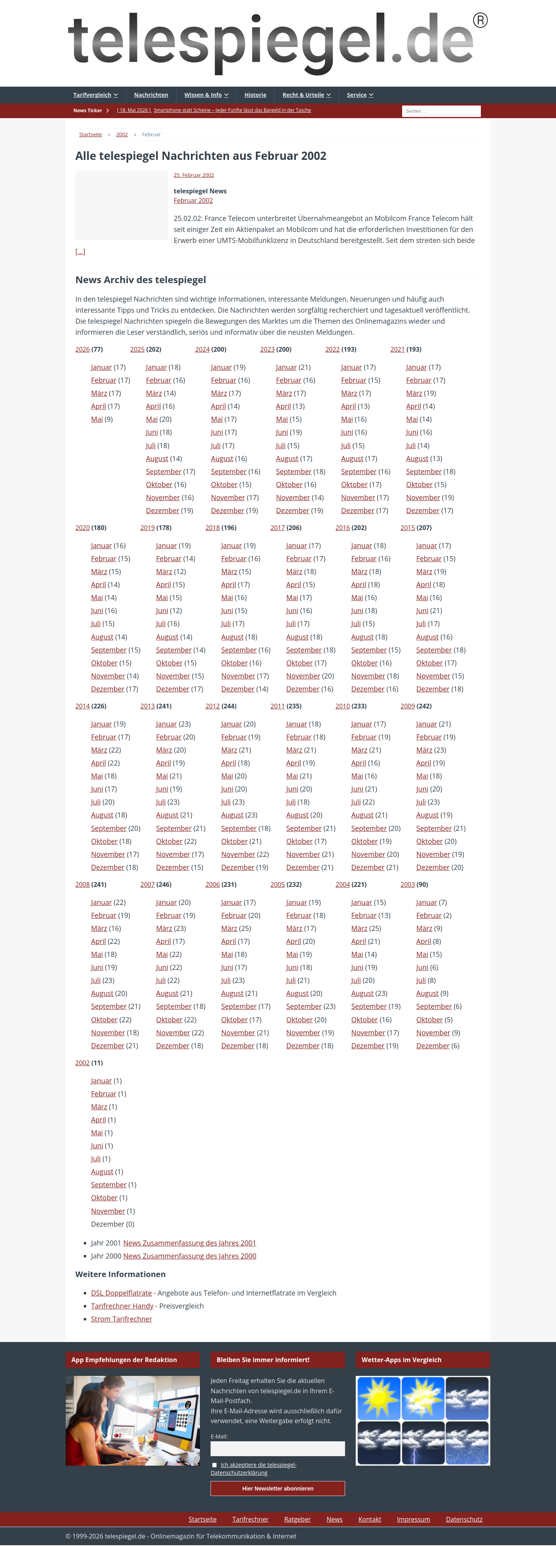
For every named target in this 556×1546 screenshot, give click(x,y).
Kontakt (369, 1519)
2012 (212, 706)
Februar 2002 (193, 200)
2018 (212, 527)
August (157, 458)
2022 (332, 349)
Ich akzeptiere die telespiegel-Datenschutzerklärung (253, 1469)
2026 (83, 349)
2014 (83, 706)
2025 (137, 349)
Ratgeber (297, 1519)
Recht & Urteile (303, 94)
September (163, 471)
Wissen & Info (203, 94)
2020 (83, 527)
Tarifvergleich (92, 94)
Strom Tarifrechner (121, 1319)
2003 (408, 884)
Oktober (159, 484)
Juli (150, 445)
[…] (80, 251)
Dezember (162, 510)
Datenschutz (464, 1519)
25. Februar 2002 (194, 174)
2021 (397, 349)
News (335, 1519)
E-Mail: (219, 1436)
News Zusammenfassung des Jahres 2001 (189, 1243)
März (99, 393)
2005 (277, 884)
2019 (147, 527)
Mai (97, 419)
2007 (147, 884)
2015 (408, 527)
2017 (277, 527)
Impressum (413, 1519)
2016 (343, 527)
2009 (408, 706)
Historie (256, 94)
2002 (83, 1062)
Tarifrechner (250, 1519)
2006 (212, 884)
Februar (104, 380)
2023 (267, 349)
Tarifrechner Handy (122, 1306)
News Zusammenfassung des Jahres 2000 (189, 1256)
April (98, 406)
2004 (343, 884)
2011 (277, 706)
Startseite (203, 1519)
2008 (83, 884)
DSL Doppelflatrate (121, 1293)
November (163, 497)
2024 (202, 349)
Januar (101, 367)
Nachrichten (151, 94)
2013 (147, 706)
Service (357, 94)
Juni (152, 432)
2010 (343, 706)
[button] (17, 1528)
